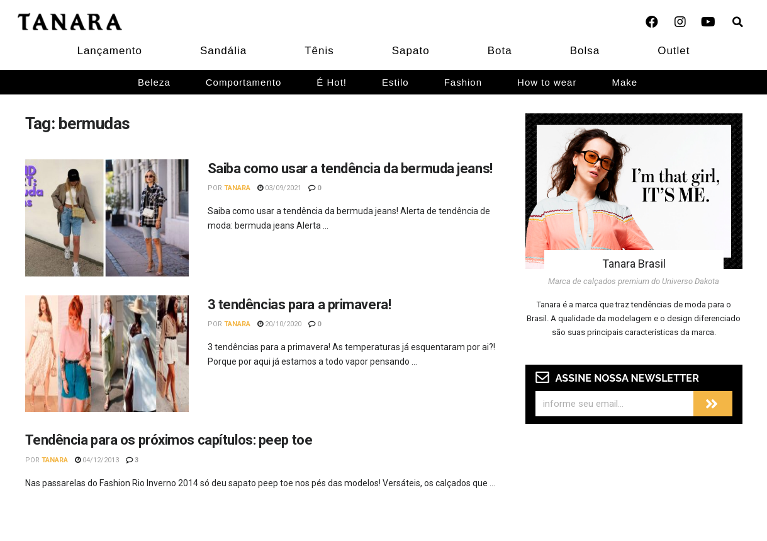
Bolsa (585, 51)
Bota (500, 51)
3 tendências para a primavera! (299, 304)
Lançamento (109, 51)
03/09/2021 (279, 188)
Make (624, 82)
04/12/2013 (97, 460)
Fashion (463, 82)
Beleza (154, 82)
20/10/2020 (279, 324)
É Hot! (331, 82)
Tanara (237, 188)
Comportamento (244, 82)
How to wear (546, 82)
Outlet (674, 51)
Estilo (395, 82)
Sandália (223, 51)
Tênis (319, 51)
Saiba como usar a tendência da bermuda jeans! (350, 168)
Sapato (411, 51)
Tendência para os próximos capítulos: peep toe (169, 440)
